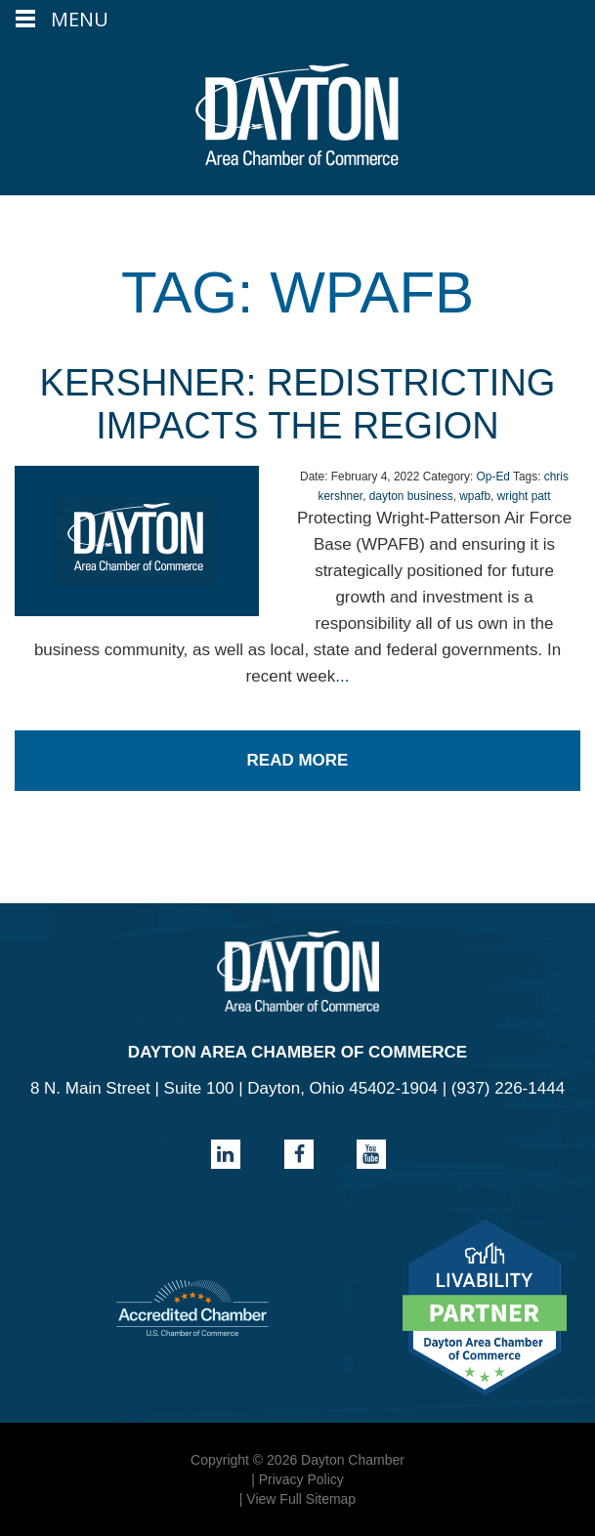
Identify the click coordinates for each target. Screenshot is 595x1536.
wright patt (524, 496)
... (342, 676)
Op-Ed (493, 476)
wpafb (474, 496)
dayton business (411, 496)
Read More (298, 760)
